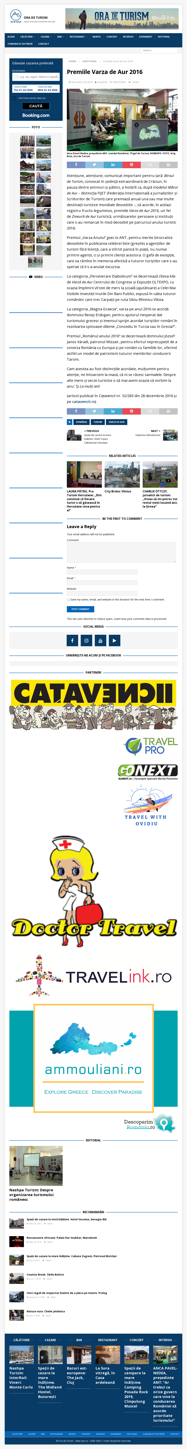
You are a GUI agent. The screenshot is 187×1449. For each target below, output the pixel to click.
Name (71, 567)
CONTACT (43, 43)
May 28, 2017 (35, 1223)
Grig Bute (102, 82)
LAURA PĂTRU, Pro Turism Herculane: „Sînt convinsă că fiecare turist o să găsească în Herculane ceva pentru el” (84, 500)
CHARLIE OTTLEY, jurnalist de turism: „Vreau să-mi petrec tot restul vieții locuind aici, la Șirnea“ (160, 498)
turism (98, 422)
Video (38, 277)
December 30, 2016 (82, 82)
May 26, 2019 (35, 1242)
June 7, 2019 (35, 1278)
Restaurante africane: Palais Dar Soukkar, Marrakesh (62, 1237)
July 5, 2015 (34, 1260)
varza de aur (117, 422)
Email (70, 578)
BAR (59, 36)
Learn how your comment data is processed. (140, 619)
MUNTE (97, 36)
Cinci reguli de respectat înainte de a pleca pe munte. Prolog (67, 1293)
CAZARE (45, 36)
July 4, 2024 (34, 1315)
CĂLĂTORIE (26, 36)
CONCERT (111, 36)
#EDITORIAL (119, 82)
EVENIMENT (145, 36)
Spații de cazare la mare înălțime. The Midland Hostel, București (50, 1382)
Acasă (11, 36)
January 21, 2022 (37, 1297)
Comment (73, 540)
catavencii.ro (83, 401)
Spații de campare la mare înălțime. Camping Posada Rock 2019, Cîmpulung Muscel (136, 1387)
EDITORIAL (164, 36)
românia (81, 422)
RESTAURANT (77, 36)
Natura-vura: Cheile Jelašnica (46, 1311)
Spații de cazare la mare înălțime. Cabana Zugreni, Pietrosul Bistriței (72, 1256)
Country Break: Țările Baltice (45, 1274)
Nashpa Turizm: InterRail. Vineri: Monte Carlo (21, 1378)
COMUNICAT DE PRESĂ (20, 43)
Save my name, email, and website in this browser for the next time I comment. (117, 599)
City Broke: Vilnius (118, 491)
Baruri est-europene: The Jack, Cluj (77, 1375)
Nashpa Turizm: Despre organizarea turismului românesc (31, 1194)
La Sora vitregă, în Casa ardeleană (105, 1375)
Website (71, 588)
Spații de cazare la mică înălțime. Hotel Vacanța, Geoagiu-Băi (66, 1219)
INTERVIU (128, 36)
